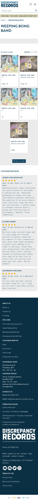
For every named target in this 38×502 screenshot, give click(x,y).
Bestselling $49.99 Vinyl (10, 332)
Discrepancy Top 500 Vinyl (12, 336)
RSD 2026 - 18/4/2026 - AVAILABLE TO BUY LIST (19, 16)
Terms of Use (7, 485)
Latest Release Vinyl (9, 328)
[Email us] (5, 468)
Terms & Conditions (11, 460)
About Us (5, 307)
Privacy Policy (7, 477)
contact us (6, 424)
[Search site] (35, 10)
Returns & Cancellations (11, 481)
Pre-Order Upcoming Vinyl (12, 324)
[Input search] (17, 10)
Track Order (6, 352)
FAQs (4, 344)
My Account (6, 348)
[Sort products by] (30, 52)
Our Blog (5, 315)
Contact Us (6, 311)
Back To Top (19, 161)
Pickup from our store (10, 356)
